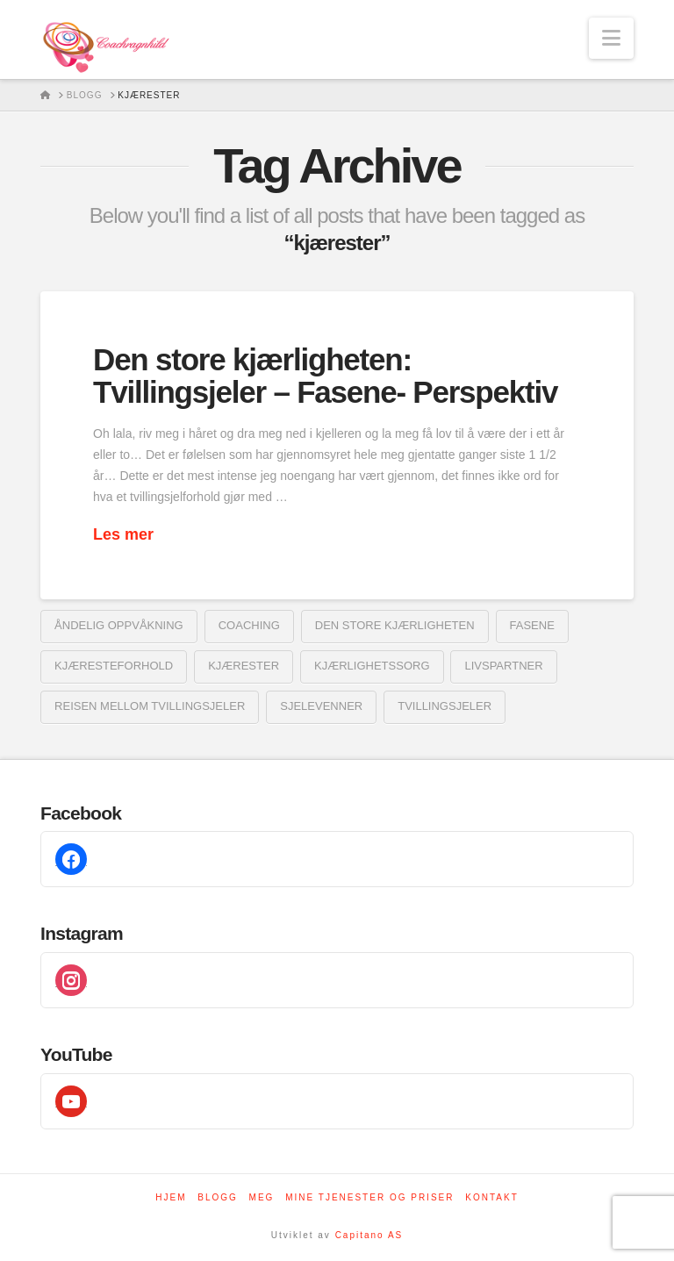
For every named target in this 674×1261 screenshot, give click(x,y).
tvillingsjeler (444, 706)
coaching (249, 625)
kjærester (243, 665)
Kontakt (491, 1197)
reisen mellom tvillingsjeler (149, 706)
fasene (532, 625)
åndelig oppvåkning (118, 625)
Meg (262, 1197)
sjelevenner (321, 706)
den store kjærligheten (395, 625)
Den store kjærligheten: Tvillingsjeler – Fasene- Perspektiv (325, 375)
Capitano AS (369, 1235)
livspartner (503, 665)
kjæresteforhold (113, 665)
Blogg (217, 1197)
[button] (611, 38)
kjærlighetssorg (371, 665)
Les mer (123, 534)
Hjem (170, 1197)
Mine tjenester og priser (369, 1197)
